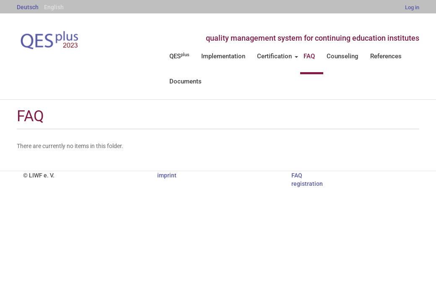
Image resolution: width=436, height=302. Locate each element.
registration (307, 183)
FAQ (309, 56)
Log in (412, 7)
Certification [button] (277, 56)
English (54, 7)
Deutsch (28, 7)
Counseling (342, 56)
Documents (185, 81)
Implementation (223, 56)
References (386, 56)
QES (179, 56)
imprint (166, 175)
